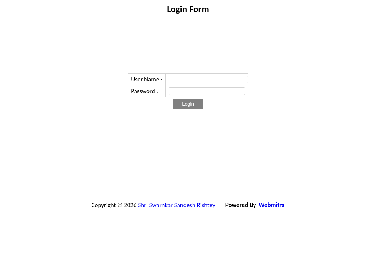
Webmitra (271, 205)
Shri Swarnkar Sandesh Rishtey (176, 205)
